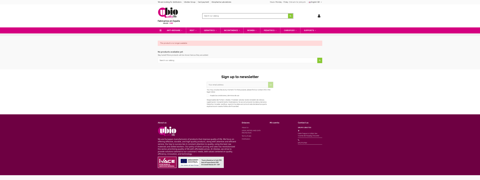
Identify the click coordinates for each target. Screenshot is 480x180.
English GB (315, 2)
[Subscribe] (270, 85)
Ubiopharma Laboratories (221, 2)
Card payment (203, 2)
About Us (245, 127)
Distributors (246, 139)
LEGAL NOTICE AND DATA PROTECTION (251, 132)
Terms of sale (246, 136)
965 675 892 (302, 143)
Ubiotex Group (190, 2)
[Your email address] (237, 85)
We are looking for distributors (170, 2)
